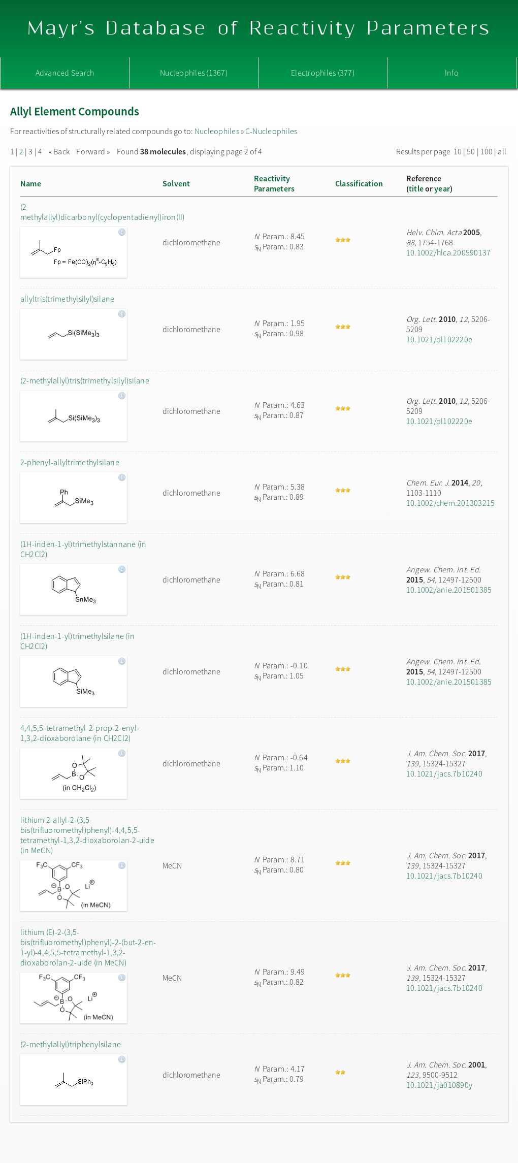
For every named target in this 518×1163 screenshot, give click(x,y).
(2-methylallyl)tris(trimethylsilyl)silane (84, 380)
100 (486, 151)
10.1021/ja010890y (439, 1085)
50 (471, 151)
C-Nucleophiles (271, 131)
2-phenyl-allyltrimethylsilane (69, 462)
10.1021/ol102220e (439, 339)
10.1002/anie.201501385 (449, 590)
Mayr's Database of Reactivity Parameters (259, 28)
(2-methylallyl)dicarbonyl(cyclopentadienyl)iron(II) (88, 212)
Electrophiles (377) (322, 73)
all (502, 151)
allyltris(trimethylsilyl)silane (67, 299)
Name (30, 183)
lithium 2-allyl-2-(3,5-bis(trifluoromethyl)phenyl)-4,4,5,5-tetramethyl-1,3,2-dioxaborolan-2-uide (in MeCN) (87, 835)
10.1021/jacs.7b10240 (444, 773)
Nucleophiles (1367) (194, 73)
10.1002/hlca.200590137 (448, 252)
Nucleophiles (217, 131)
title (416, 188)
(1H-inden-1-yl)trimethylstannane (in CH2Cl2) (83, 549)
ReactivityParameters (274, 183)
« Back (60, 151)
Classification (359, 183)
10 (458, 151)
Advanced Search (65, 73)
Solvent (176, 183)
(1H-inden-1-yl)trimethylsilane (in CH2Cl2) (77, 641)
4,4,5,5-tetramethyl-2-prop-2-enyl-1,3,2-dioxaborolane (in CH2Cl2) (79, 733)
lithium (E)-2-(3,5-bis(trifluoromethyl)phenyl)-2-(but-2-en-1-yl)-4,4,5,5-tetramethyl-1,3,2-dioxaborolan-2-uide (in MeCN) (88, 947)
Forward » (93, 151)
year (442, 188)
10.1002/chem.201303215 (450, 503)
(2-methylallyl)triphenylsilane (70, 1044)
